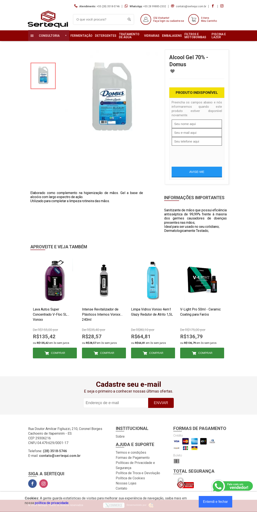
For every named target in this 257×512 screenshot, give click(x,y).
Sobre (120, 436)
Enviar (161, 403)
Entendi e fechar (215, 501)
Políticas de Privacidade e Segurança (135, 465)
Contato (121, 488)
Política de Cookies (130, 478)
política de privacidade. (52, 503)
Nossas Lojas (126, 483)
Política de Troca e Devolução (138, 473)
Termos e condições (131, 452)
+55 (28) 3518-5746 (108, 6)
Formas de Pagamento (133, 458)
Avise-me (196, 172)
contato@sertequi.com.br (191, 6)
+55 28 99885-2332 (154, 6)
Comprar (58, 353)
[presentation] (204, 154)
